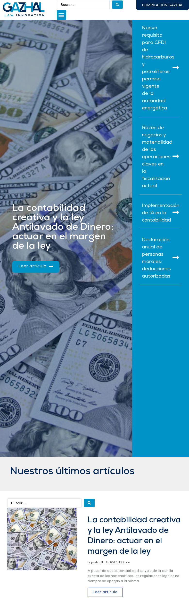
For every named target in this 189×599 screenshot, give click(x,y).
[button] (61, 15)
